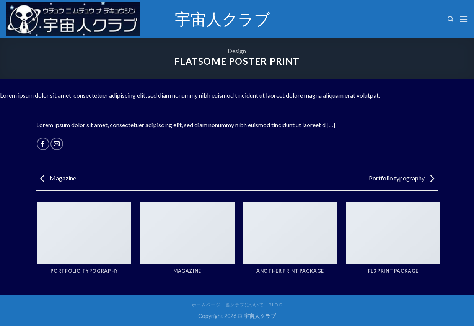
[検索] (450, 19)
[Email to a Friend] (56, 144)
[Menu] (463, 19)
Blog (275, 305)
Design (237, 50)
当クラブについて (244, 305)
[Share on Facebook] (43, 144)
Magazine (58, 178)
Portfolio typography (401, 178)
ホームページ (206, 305)
